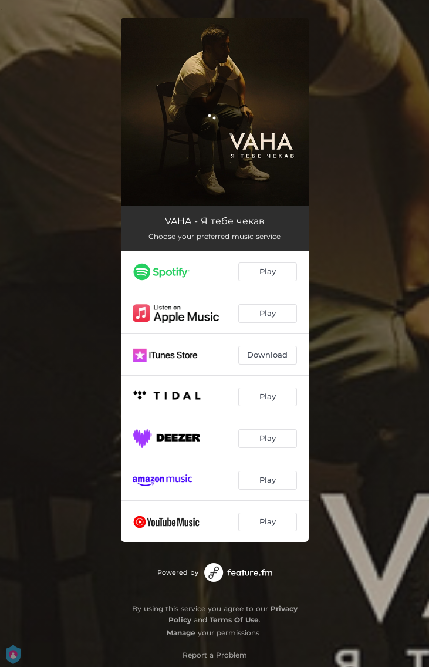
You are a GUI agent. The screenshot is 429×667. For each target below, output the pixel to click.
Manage (181, 632)
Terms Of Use (234, 619)
